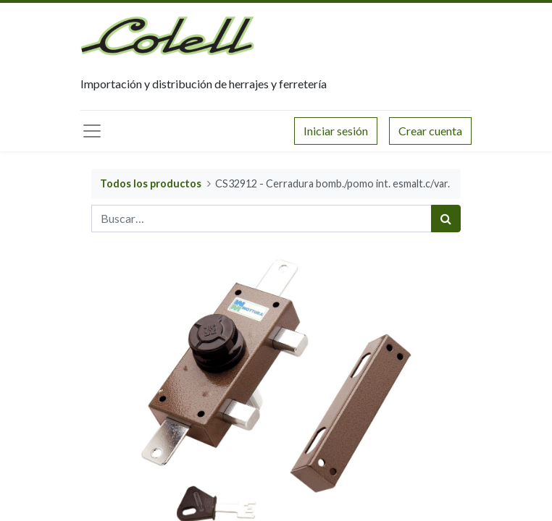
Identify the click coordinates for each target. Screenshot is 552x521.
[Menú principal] (92, 131)
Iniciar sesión (336, 130)
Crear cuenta (430, 130)
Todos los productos (150, 183)
